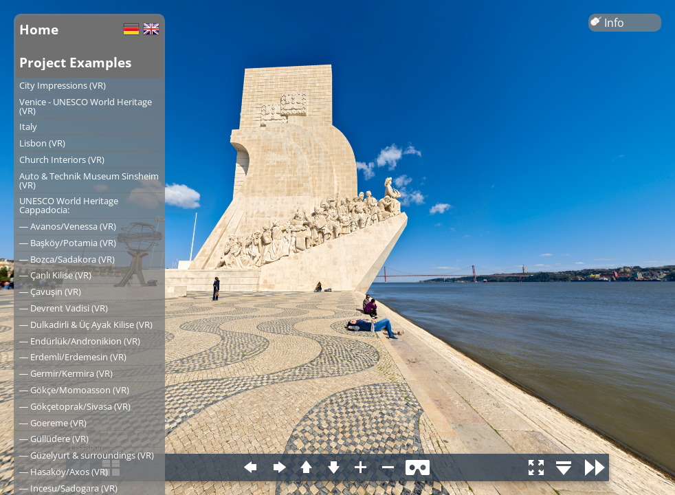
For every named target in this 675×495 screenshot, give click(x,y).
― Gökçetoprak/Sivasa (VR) (75, 406)
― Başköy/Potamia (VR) (67, 242)
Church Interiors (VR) (61, 159)
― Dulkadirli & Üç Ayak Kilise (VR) (86, 324)
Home (38, 29)
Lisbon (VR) (42, 143)
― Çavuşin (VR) (50, 291)
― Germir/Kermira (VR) (66, 373)
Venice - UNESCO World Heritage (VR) (85, 106)
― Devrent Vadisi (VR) (63, 308)
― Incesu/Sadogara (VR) (68, 488)
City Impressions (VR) (62, 85)
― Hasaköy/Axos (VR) (63, 471)
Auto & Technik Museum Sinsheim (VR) (89, 180)
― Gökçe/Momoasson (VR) (74, 390)
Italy (28, 126)
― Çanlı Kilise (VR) (55, 275)
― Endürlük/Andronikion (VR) (79, 341)
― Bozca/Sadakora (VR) (67, 259)
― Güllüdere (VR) (54, 438)
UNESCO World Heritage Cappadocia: (68, 205)
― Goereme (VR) (53, 423)
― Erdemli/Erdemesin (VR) (72, 357)
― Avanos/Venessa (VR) (67, 226)
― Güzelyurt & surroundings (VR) (86, 455)
